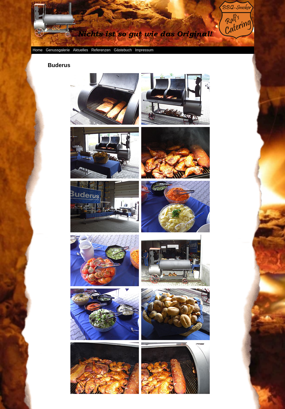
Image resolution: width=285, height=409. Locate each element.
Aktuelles (80, 50)
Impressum (144, 50)
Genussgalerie (58, 50)
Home (38, 50)
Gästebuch (123, 50)
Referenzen (101, 50)
